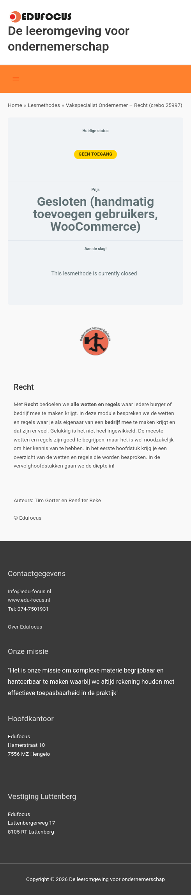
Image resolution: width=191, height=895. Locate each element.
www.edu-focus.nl (29, 600)
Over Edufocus (25, 627)
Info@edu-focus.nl (29, 591)
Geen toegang (96, 154)
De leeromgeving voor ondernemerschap (68, 38)
